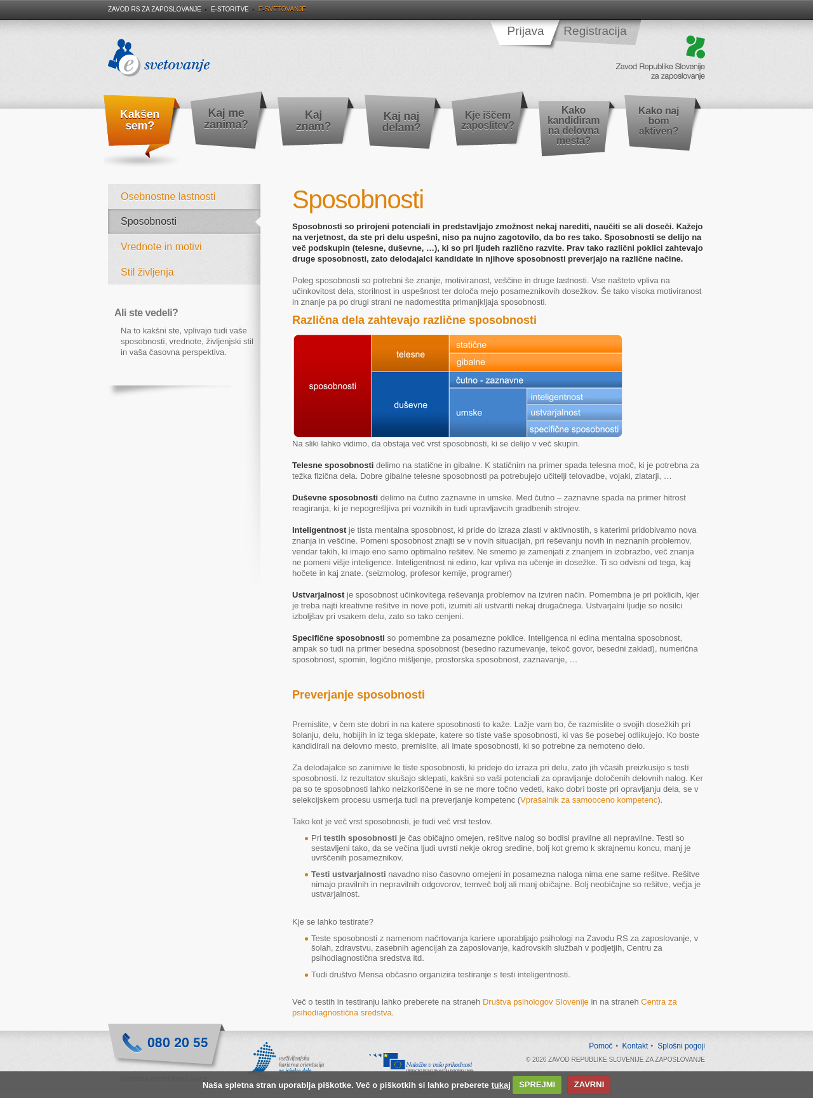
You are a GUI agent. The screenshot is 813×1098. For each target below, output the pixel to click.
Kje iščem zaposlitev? (487, 120)
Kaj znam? (313, 121)
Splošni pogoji (681, 1045)
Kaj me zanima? (226, 119)
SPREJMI (537, 1084)
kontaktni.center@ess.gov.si (164, 1078)
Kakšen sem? (139, 120)
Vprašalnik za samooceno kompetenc (588, 800)
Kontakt (635, 1045)
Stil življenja (147, 272)
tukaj (500, 1084)
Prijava (525, 30)
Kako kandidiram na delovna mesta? (574, 125)
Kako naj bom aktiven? (658, 121)
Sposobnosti (149, 221)
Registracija (594, 30)
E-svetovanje (282, 9)
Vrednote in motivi (161, 246)
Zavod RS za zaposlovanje (154, 9)
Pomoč (600, 1045)
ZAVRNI (589, 1084)
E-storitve (230, 9)
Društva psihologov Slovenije (536, 1002)
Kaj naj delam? (401, 122)
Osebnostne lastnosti (168, 196)
